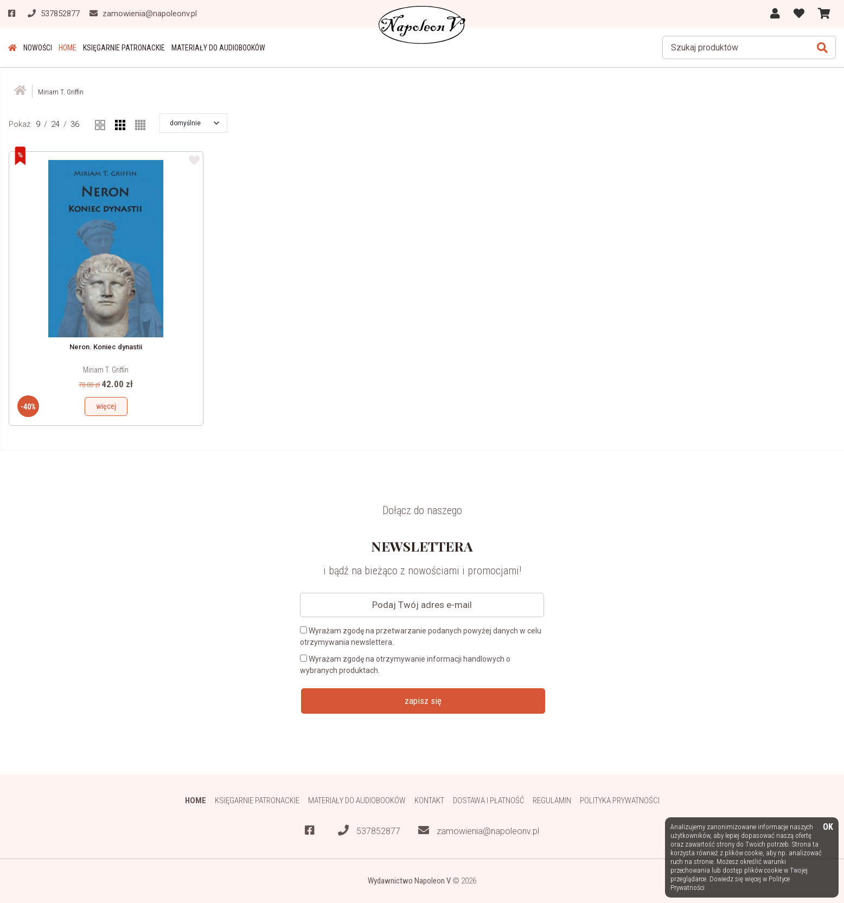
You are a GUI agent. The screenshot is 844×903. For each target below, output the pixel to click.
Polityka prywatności (620, 800)
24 (55, 124)
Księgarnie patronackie (124, 47)
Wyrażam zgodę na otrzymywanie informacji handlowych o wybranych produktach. (405, 665)
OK (828, 827)
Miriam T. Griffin (106, 370)
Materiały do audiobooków (218, 47)
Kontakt (429, 800)
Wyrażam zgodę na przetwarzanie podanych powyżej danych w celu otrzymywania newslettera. (420, 636)
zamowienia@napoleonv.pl (478, 830)
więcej (106, 406)
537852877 (369, 830)
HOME (67, 47)
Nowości (37, 47)
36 (75, 124)
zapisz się (423, 700)
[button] (194, 123)
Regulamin (552, 800)
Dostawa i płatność (488, 800)
